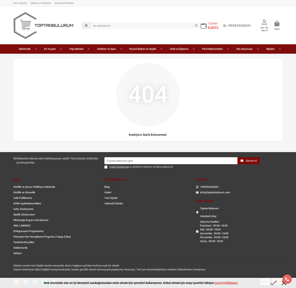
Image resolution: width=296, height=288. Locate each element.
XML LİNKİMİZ (21, 225)
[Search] (146, 25)
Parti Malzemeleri (212, 48)
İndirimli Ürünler (113, 203)
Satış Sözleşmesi (23, 209)
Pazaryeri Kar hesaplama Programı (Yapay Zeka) (42, 236)
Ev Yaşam (50, 48)
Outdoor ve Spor (106, 48)
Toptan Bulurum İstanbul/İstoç (209, 212)
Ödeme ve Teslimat (41, 3)
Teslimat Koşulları (23, 242)
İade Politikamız (22, 197)
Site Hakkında (115, 179)
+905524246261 (236, 25)
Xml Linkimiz (20, 3)
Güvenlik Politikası (64, 3)
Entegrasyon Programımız (28, 231)
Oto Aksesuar (244, 48)
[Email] (170, 160)
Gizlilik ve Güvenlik (24, 192)
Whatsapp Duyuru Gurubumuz (31, 220)
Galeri (107, 192)
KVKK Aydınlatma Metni (27, 203)
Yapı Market (76, 48)
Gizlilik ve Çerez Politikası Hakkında (34, 186)
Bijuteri (270, 48)
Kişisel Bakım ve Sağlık (142, 48)
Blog (107, 186)
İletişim (17, 253)
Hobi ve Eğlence (179, 48)
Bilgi (17, 179)
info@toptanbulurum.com (215, 192)
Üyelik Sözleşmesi (24, 214)
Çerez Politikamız (226, 283)
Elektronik (25, 48)
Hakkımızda (20, 247)
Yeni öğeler (111, 197)
